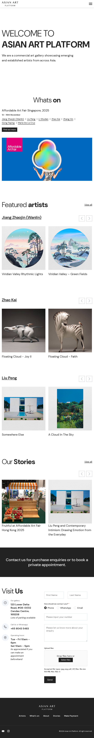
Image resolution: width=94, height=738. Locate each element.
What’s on (34, 716)
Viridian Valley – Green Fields (67, 274)
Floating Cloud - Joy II (16, 356)
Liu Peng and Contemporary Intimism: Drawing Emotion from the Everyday (69, 530)
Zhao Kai (56, 119)
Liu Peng (31, 119)
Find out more (9, 129)
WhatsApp (65, 607)
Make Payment (71, 716)
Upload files (49, 648)
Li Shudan (43, 119)
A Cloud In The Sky (61, 434)
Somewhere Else (13, 434)
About (46, 716)
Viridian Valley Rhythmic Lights (22, 274)
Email (80, 607)
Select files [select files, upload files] (65, 660)
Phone (51, 607)
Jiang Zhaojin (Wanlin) (13, 119)
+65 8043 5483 (20, 628)
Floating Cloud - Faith (62, 356)
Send (50, 680)
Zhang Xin (68, 119)
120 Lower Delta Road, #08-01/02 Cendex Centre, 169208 (21, 609)
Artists (22, 716)
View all (88, 204)
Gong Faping (8, 122)
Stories (56, 716)
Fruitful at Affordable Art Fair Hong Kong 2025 (21, 528)
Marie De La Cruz (26, 122)
